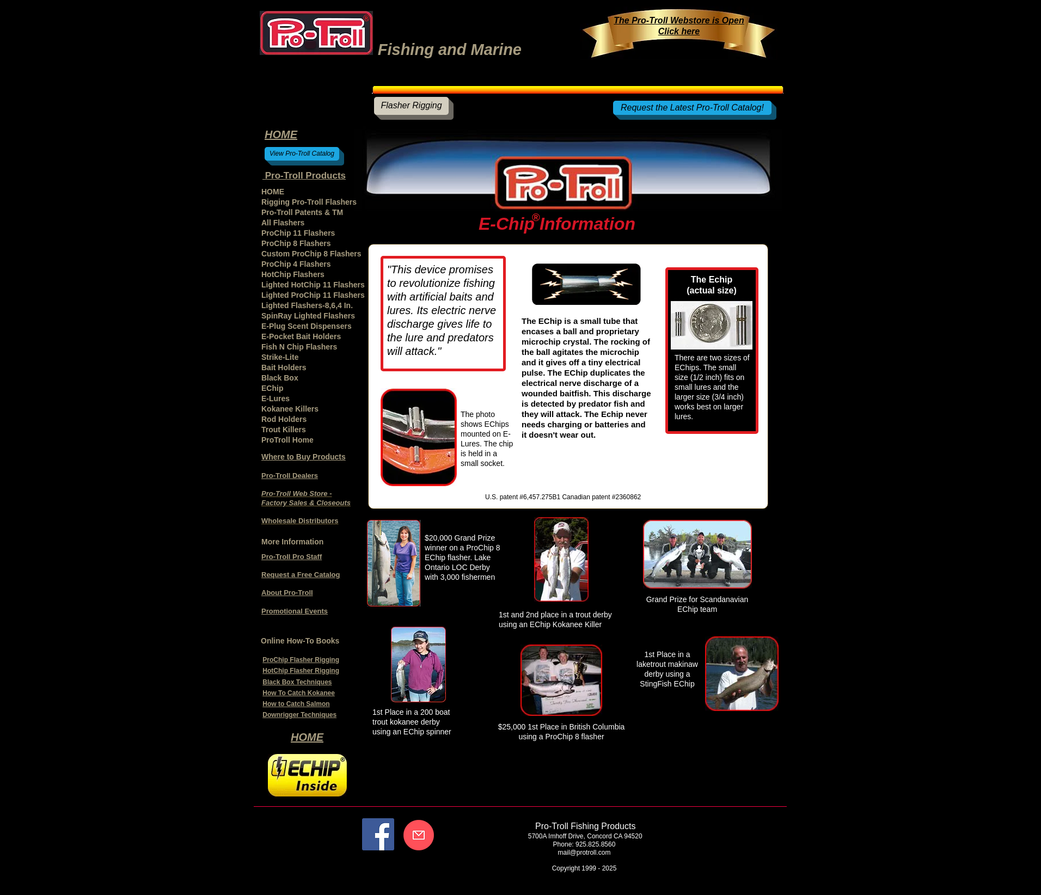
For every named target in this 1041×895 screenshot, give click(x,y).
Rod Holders (284, 419)
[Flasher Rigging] (411, 106)
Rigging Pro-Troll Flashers (309, 202)
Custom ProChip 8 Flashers (311, 253)
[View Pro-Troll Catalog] (302, 154)
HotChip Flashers (292, 274)
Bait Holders (283, 367)
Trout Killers (283, 429)
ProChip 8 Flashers (296, 243)
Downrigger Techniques (299, 715)
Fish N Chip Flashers (299, 346)
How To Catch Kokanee (298, 693)
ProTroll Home (287, 440)
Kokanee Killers (290, 408)
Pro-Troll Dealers (289, 475)
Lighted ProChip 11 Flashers (313, 295)
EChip (272, 388)
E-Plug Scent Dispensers (306, 326)
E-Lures (275, 398)
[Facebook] (378, 834)
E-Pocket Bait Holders (301, 336)
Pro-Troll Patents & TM (302, 212)
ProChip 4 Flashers (296, 264)
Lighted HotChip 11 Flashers (313, 284)
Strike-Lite (279, 357)
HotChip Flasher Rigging (300, 671)
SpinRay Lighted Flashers (308, 315)
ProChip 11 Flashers (298, 233)
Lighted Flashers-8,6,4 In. (307, 305)
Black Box (279, 377)
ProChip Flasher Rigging (300, 660)
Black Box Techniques (297, 682)
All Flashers (282, 222)
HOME (272, 191)
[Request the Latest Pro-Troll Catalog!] (692, 108)
